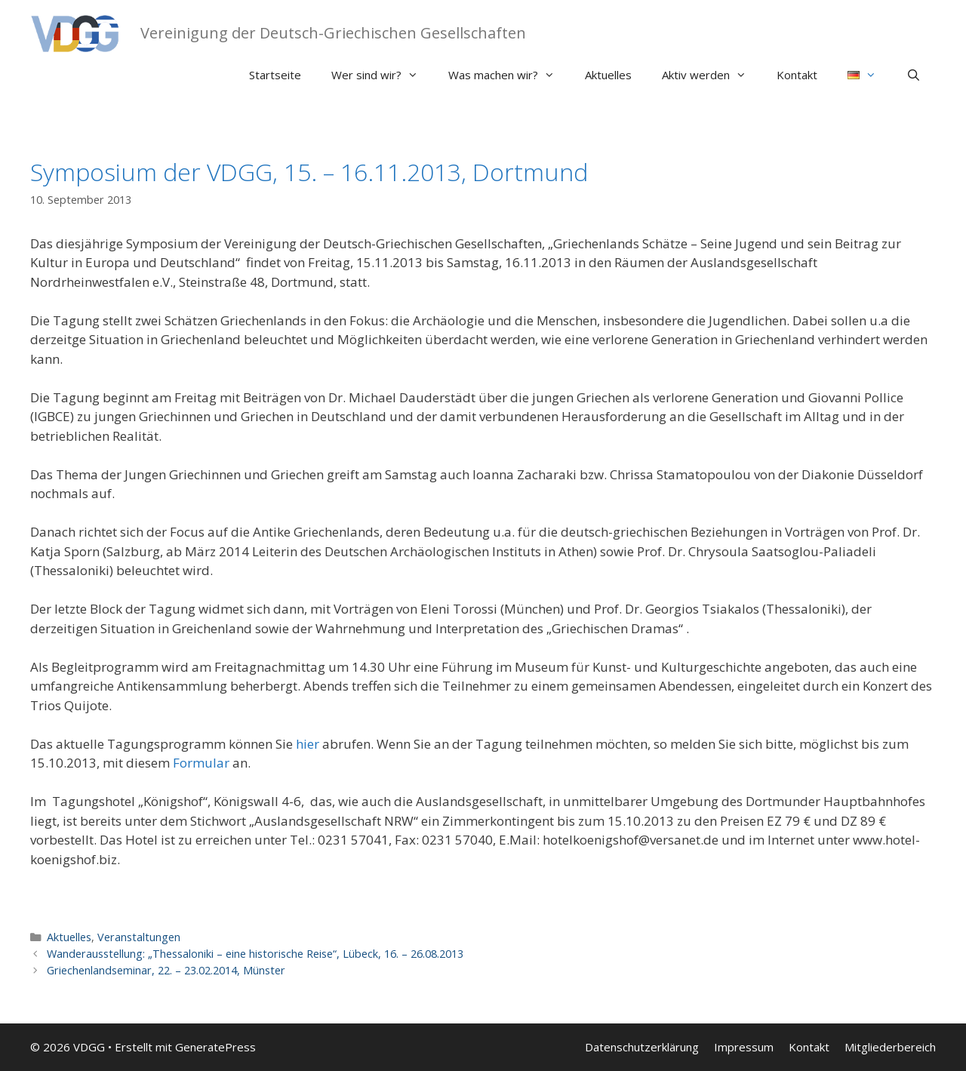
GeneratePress (215, 1046)
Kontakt (797, 74)
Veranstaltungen (138, 937)
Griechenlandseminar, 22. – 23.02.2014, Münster (166, 970)
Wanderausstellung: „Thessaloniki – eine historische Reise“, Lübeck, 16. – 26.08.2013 (255, 953)
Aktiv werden (711, 74)
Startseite (275, 74)
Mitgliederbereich (890, 1046)
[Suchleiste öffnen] (913, 74)
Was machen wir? (509, 74)
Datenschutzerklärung (642, 1046)
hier (307, 743)
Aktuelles (608, 74)
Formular (201, 762)
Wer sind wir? (382, 74)
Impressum (744, 1046)
